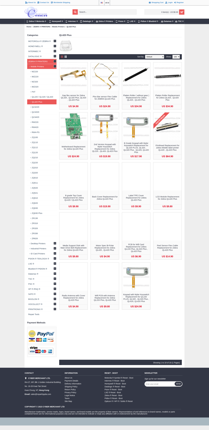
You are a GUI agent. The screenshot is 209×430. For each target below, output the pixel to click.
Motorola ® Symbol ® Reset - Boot (119, 378)
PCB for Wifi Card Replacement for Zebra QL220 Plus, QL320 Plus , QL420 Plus (136, 247)
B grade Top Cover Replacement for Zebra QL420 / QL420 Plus (73, 197)
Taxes (67, 398)
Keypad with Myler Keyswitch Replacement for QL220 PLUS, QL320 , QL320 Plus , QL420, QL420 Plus (136, 297)
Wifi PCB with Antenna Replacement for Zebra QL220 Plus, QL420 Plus (105, 297)
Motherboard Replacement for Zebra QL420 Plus (73, 147)
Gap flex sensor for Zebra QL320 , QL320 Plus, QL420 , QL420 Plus (73, 97)
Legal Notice (70, 395)
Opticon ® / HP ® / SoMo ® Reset (119, 401)
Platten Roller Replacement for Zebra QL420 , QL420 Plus (167, 97)
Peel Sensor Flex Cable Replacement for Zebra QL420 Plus (167, 247)
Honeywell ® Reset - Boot (115, 384)
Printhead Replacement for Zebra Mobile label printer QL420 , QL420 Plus (167, 147)
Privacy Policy (70, 392)
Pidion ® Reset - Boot (114, 398)
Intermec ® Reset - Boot (115, 381)
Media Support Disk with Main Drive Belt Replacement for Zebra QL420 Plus (73, 247)
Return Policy (70, 389)
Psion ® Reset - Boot (113, 389)
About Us (68, 378)
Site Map (68, 401)
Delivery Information (73, 384)
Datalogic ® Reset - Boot (115, 387)
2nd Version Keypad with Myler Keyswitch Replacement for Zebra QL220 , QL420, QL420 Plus (104, 147)
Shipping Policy (71, 387)
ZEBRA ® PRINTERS (41, 27)
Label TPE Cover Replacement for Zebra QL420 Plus (136, 197)
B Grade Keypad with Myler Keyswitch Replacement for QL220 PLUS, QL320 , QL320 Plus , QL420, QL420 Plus (136, 147)
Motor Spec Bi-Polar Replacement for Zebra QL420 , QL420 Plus (105, 247)
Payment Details (71, 381)
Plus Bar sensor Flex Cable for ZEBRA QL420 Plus (105, 97)
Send (178, 384)
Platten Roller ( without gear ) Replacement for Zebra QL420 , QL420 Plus (136, 97)
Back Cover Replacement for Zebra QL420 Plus (105, 198)
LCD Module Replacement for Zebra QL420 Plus (167, 198)
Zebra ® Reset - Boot (113, 395)
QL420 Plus (71, 27)
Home (29, 27)
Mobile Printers (58, 27)
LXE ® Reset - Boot (113, 392)
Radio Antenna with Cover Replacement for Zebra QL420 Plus (73, 297)
